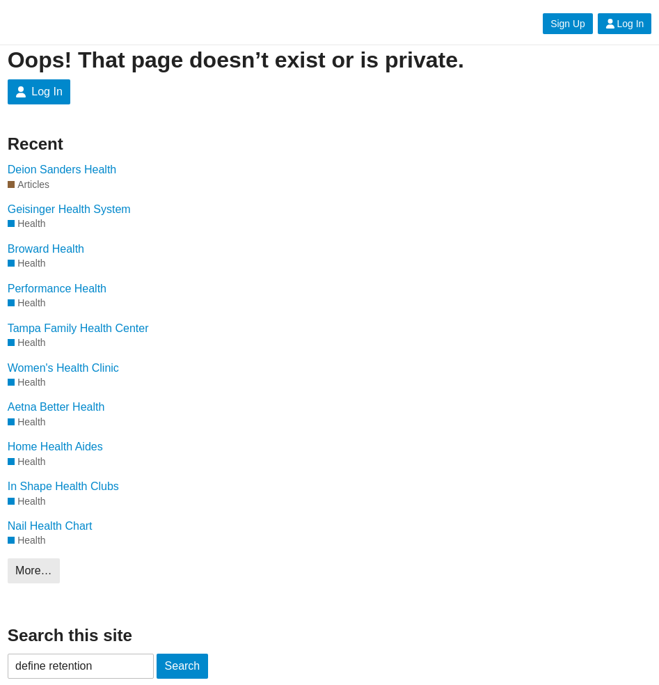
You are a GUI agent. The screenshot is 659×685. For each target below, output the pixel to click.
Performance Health (57, 288)
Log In (624, 23)
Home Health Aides (55, 446)
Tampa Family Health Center (78, 328)
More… (33, 570)
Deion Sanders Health (62, 169)
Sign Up (567, 23)
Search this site (70, 635)
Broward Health (46, 249)
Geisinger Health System (69, 209)
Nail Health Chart (50, 526)
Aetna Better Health (56, 407)
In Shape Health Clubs (63, 486)
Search (182, 666)
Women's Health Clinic (63, 368)
